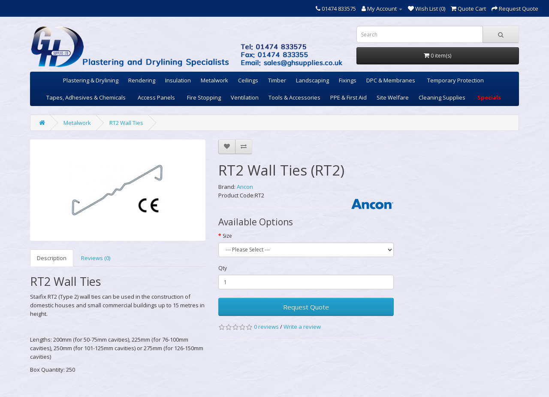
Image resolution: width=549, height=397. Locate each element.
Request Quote (306, 307)
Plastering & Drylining (90, 80)
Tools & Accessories (294, 97)
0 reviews (266, 326)
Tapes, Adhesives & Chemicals (86, 97)
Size (227, 235)
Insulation (178, 80)
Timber (277, 80)
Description (51, 258)
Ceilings (248, 80)
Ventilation (245, 97)
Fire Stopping (204, 97)
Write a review (302, 326)
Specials (489, 97)
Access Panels (156, 97)
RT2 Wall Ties (126, 123)
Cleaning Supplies (442, 97)
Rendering (141, 80)
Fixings (347, 80)
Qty (222, 268)
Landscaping (312, 80)
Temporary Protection (455, 80)
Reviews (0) (95, 258)
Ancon (245, 187)
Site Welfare (393, 97)
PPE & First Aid (348, 97)
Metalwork (214, 80)
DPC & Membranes (390, 80)
